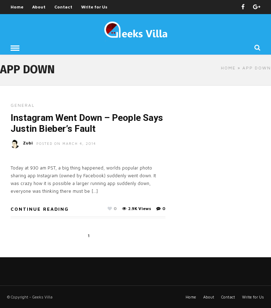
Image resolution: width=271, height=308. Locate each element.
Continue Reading (40, 209)
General (23, 105)
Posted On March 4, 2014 (66, 143)
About (39, 7)
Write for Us (94, 7)
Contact (63, 7)
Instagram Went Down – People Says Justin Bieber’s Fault (87, 123)
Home (17, 7)
